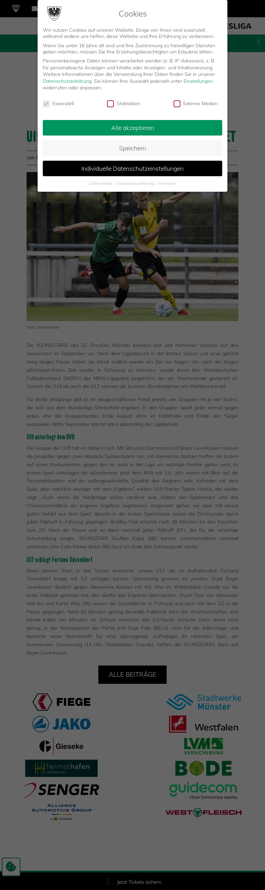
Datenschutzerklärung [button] (136, 183)
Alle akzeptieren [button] (132, 127)
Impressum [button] (167, 183)
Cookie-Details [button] (101, 183)
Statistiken (123, 103)
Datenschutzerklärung (67, 81)
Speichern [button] (132, 147)
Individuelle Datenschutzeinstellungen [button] (132, 168)
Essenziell (58, 103)
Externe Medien (196, 103)
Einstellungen (198, 81)
